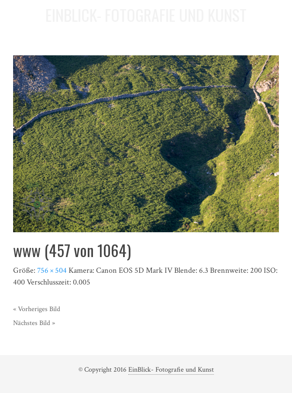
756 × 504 (52, 270)
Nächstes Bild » (34, 323)
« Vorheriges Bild (36, 309)
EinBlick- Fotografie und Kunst (171, 369)
